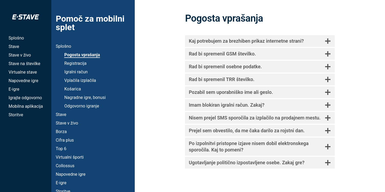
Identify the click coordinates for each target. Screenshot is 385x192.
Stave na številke (24, 63)
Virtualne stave (23, 72)
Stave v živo (20, 55)
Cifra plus (65, 140)
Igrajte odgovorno (25, 97)
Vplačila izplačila (80, 80)
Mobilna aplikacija (26, 106)
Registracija (75, 63)
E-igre (14, 89)
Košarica (72, 88)
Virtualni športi (70, 157)
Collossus (65, 165)
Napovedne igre (23, 80)
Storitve (16, 114)
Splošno (16, 38)
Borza (61, 131)
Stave (14, 46)
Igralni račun (76, 71)
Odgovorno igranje (81, 106)
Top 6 (61, 148)
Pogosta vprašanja (82, 54)
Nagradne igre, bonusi (85, 97)
